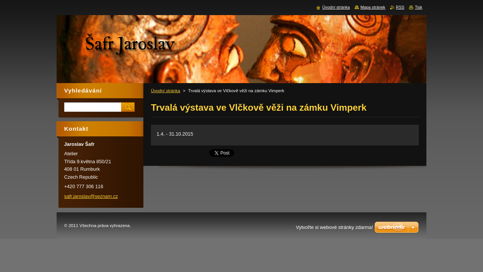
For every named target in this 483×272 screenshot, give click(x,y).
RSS (400, 7)
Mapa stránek (372, 7)
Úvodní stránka (165, 90)
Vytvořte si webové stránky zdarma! (334, 227)
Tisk (418, 7)
